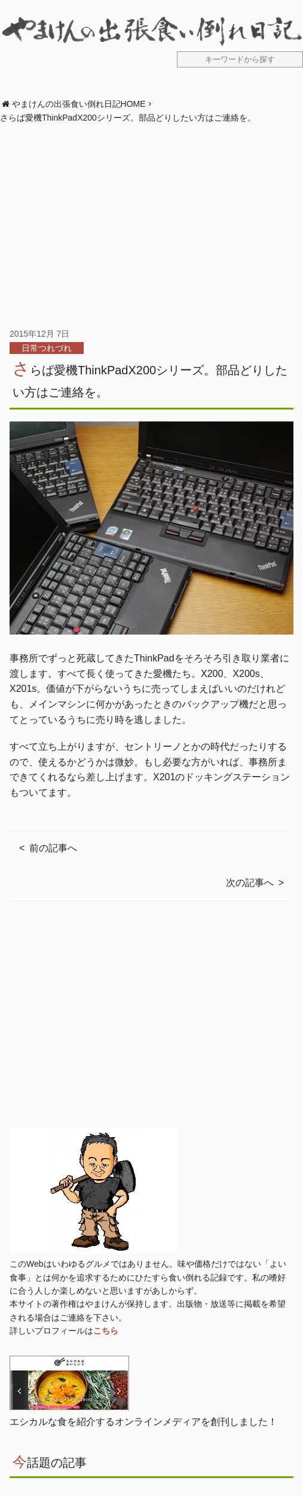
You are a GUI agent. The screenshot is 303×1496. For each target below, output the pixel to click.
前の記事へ (53, 848)
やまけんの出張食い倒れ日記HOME (79, 104)
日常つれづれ (47, 348)
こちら (105, 1330)
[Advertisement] (151, 225)
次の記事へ (250, 883)
